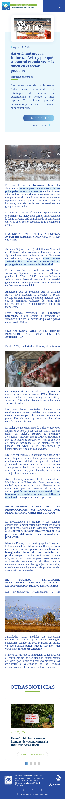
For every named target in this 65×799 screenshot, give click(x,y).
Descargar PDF (39, 117)
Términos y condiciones (24, 783)
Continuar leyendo (32, 754)
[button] (26, 763)
